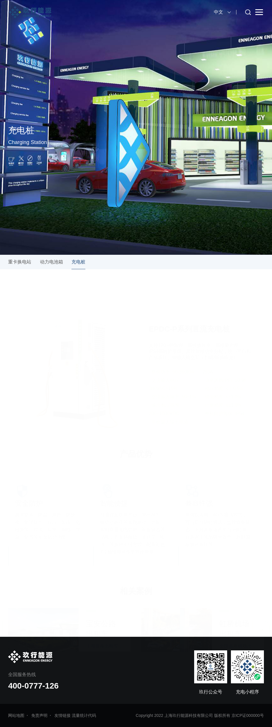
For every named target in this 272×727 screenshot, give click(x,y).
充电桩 (78, 261)
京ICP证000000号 (247, 715)
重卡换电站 (19, 261)
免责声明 (39, 715)
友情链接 (62, 715)
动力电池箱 (51, 261)
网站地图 (16, 715)
